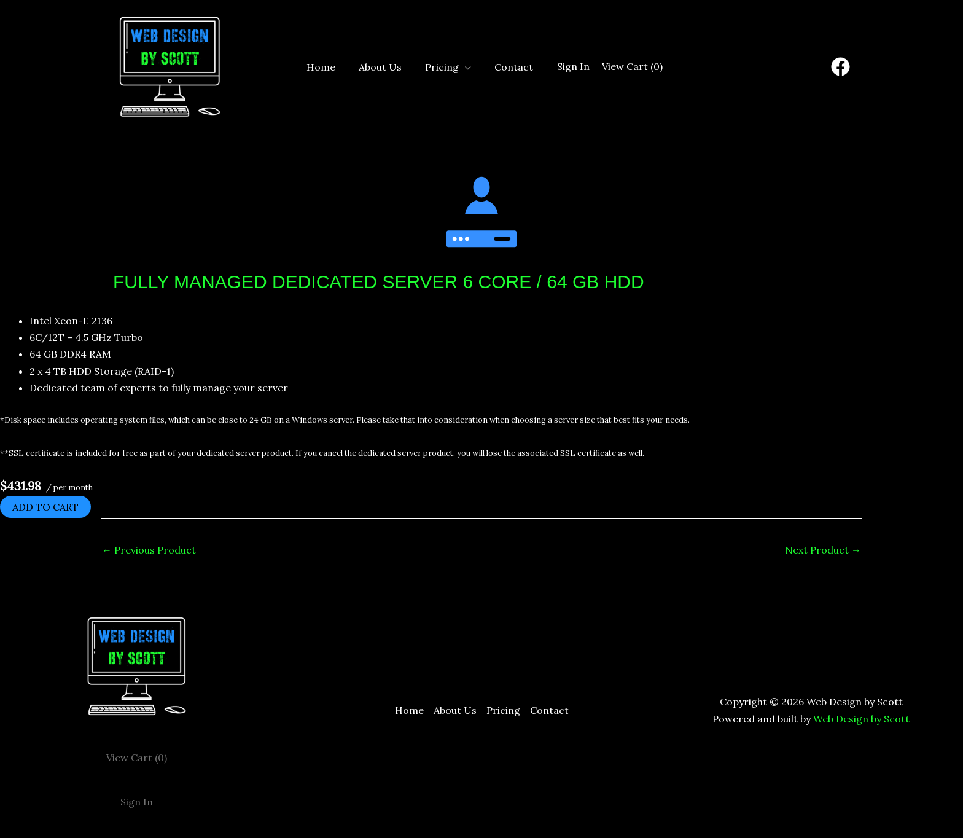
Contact (508, 67)
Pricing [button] (440, 67)
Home (326, 67)
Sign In (566, 66)
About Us (382, 67)
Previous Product (149, 550)
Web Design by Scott (861, 719)
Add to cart (45, 507)
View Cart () (625, 66)
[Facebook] (840, 66)
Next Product (823, 550)
